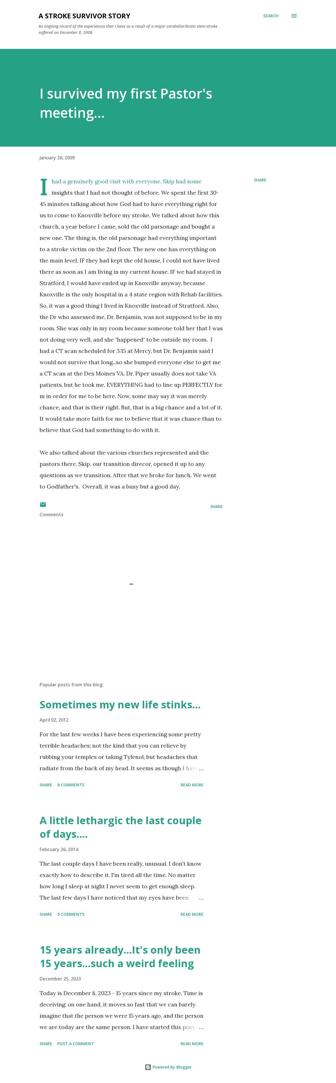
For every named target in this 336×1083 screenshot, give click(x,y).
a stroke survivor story (84, 15)
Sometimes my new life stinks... (120, 704)
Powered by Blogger (168, 1067)
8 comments (70, 784)
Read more (192, 784)
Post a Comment (75, 1043)
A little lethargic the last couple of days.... (121, 827)
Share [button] (260, 180)
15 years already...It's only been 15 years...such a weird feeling (120, 956)
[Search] (270, 15)
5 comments (70, 914)
